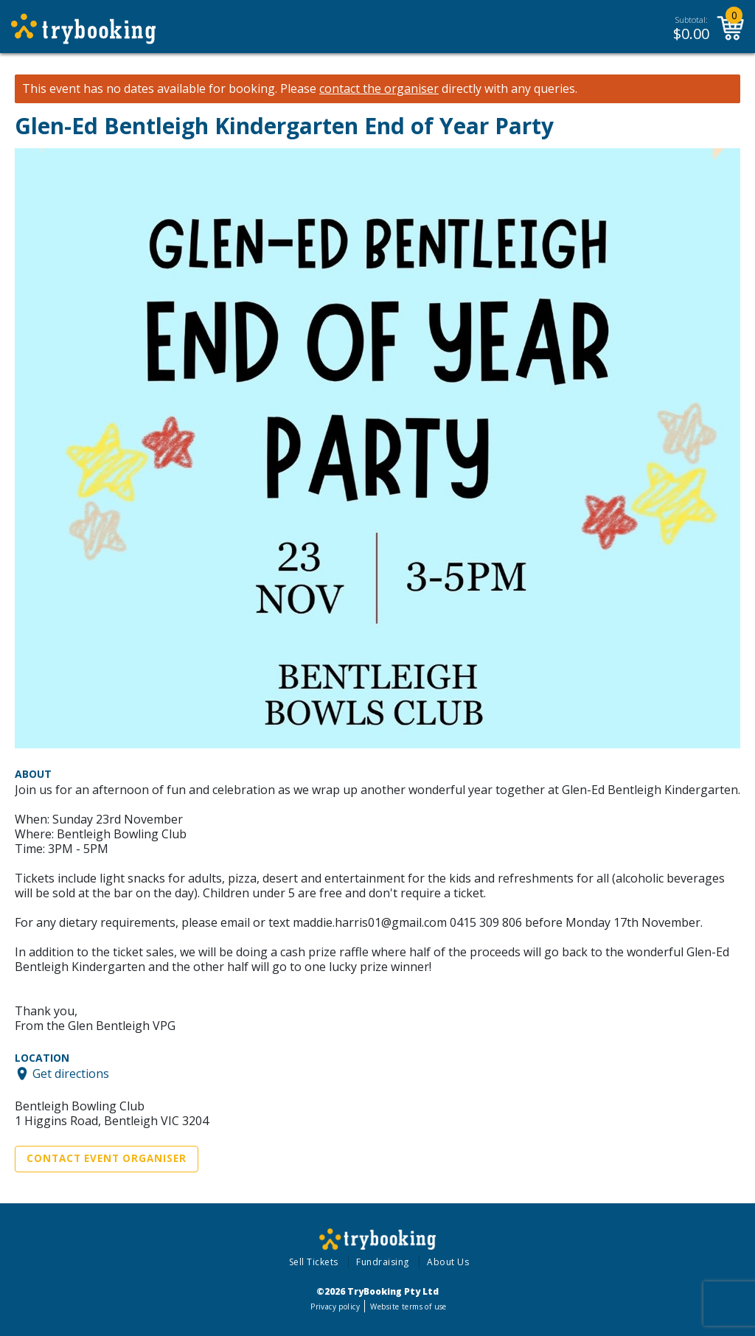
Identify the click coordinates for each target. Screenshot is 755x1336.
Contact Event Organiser (107, 1158)
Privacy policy (335, 1306)
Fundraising (382, 1262)
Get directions (70, 1073)
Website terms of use (408, 1306)
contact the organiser (379, 89)
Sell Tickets (313, 1262)
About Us (448, 1262)
